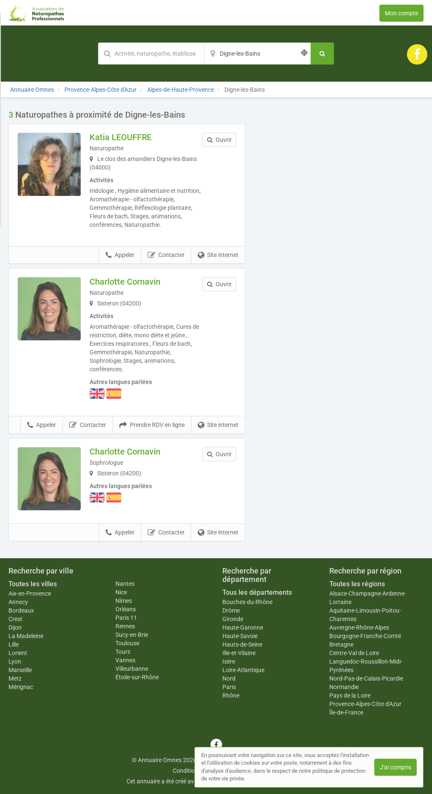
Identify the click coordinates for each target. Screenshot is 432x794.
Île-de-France (346, 712)
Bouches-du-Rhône (247, 602)
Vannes (125, 660)
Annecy (18, 602)
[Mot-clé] (151, 53)
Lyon (14, 661)
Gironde (232, 619)
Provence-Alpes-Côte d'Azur (365, 704)
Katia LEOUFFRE (120, 137)
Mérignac (20, 687)
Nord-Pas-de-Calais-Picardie (366, 678)
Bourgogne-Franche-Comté (365, 636)
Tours (122, 651)
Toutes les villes (32, 584)
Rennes (125, 626)
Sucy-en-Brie (131, 634)
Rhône (230, 695)
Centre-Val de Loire (354, 653)
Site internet (218, 255)
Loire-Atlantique (243, 670)
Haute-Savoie (240, 636)
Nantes (125, 583)
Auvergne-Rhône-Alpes (359, 627)
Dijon (15, 627)
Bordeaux (21, 610)
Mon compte (401, 13)
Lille (13, 644)
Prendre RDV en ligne (152, 425)
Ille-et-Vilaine (238, 653)
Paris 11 (126, 617)
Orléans (125, 609)
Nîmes (123, 600)
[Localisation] (258, 53)
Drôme (231, 610)
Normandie (344, 687)
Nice (121, 592)
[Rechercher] (322, 53)
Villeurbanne (131, 668)
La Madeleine (25, 636)
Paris (229, 687)
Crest (15, 619)
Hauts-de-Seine (242, 644)
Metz (15, 678)
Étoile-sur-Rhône (137, 677)
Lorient (17, 653)
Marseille (20, 670)
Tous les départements (257, 592)
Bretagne (341, 644)
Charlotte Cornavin (125, 282)
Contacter (166, 255)
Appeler (120, 255)
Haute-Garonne (242, 627)
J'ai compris (395, 767)
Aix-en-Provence (29, 593)
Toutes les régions (357, 584)
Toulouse (127, 643)
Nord (229, 678)
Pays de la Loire (349, 695)
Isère (228, 661)
